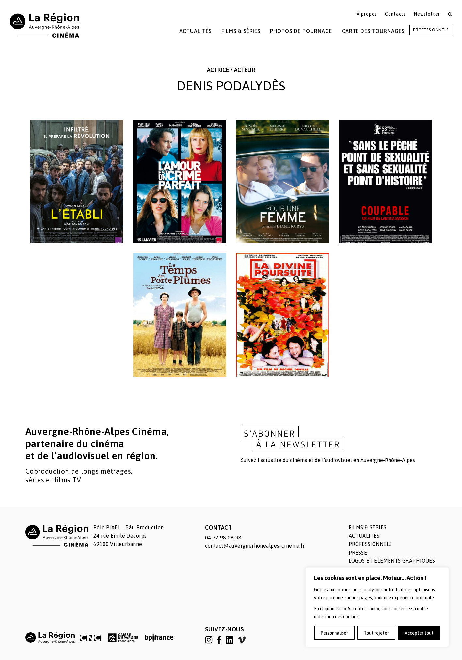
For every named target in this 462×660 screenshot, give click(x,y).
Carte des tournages (373, 31)
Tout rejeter (376, 633)
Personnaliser (334, 633)
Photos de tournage (301, 31)
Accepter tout (419, 633)
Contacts (395, 14)
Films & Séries (240, 31)
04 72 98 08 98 (223, 537)
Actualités (195, 31)
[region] (377, 607)
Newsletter (427, 14)
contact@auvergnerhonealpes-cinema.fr (255, 546)
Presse (358, 552)
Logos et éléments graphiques (392, 561)
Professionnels (431, 29)
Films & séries (368, 527)
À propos (367, 14)
